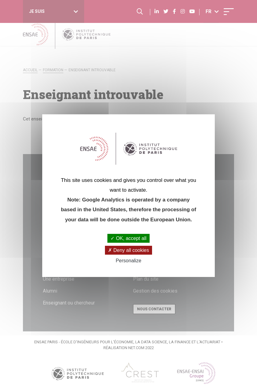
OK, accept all (128, 238)
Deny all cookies (128, 250)
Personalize (128, 260)
